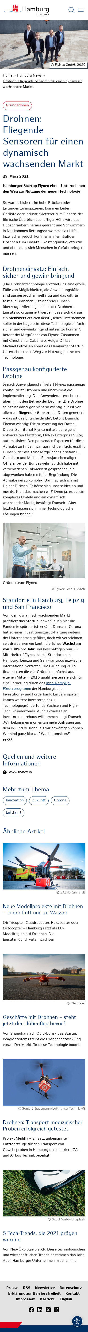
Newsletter (45, 1288)
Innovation (15, 800)
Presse (12, 1288)
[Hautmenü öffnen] (80, 9)
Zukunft (39, 800)
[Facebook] (31, 1309)
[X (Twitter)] (48, 1309)
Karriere (47, 1299)
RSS (26, 1288)
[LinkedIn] (39, 1309)
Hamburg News (29, 75)
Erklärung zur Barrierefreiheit (34, 1294)
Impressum (25, 1299)
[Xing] (56, 1309)
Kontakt (72, 1294)
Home (7, 75)
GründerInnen (17, 105)
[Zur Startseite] (26, 9)
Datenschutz (71, 1288)
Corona (60, 800)
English (66, 1299)
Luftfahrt (13, 813)
